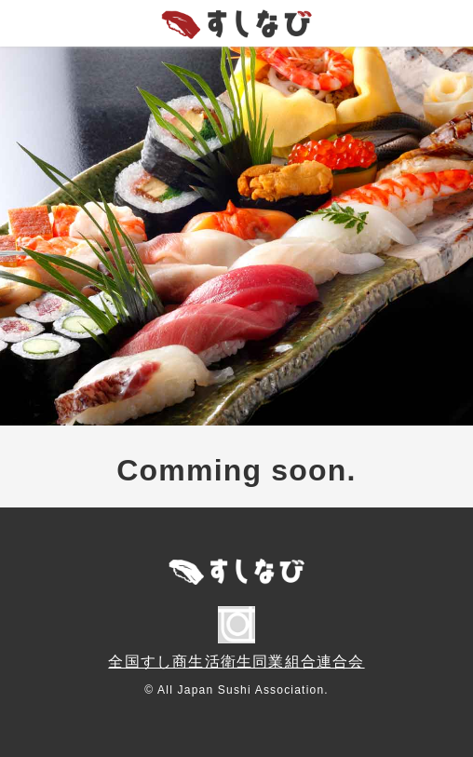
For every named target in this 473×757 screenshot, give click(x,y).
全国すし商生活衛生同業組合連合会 (236, 661)
